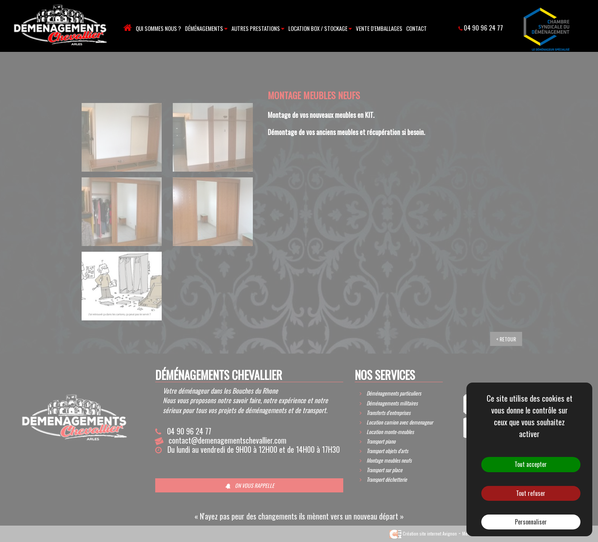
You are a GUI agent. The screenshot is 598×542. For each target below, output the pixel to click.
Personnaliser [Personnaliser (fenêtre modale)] (531, 521)
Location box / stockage (320, 28)
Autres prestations (258, 28)
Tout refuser (530, 493)
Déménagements (206, 28)
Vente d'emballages (379, 28)
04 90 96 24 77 (483, 27)
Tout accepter (530, 464)
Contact (416, 28)
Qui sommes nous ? (158, 28)
